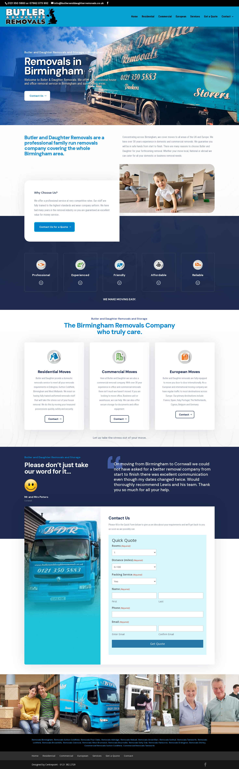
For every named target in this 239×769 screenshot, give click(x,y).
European (181, 16)
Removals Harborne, (158, 742)
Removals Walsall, (129, 739)
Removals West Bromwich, (94, 742)
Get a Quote (211, 16)
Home (134, 16)
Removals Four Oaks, (90, 739)
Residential (148, 16)
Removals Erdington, (178, 742)
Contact (226, 16)
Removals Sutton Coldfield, (67, 739)
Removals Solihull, (168, 739)
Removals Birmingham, (42, 739)
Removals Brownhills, (52, 742)
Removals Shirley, (197, 742)
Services (195, 16)
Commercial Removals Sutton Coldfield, (103, 745)
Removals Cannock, (72, 742)
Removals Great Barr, (148, 739)
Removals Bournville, (118, 742)
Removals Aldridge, (110, 739)
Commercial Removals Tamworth (139, 745)
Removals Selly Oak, (138, 742)
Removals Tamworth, (187, 739)
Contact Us (36, 101)
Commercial (165, 16)
